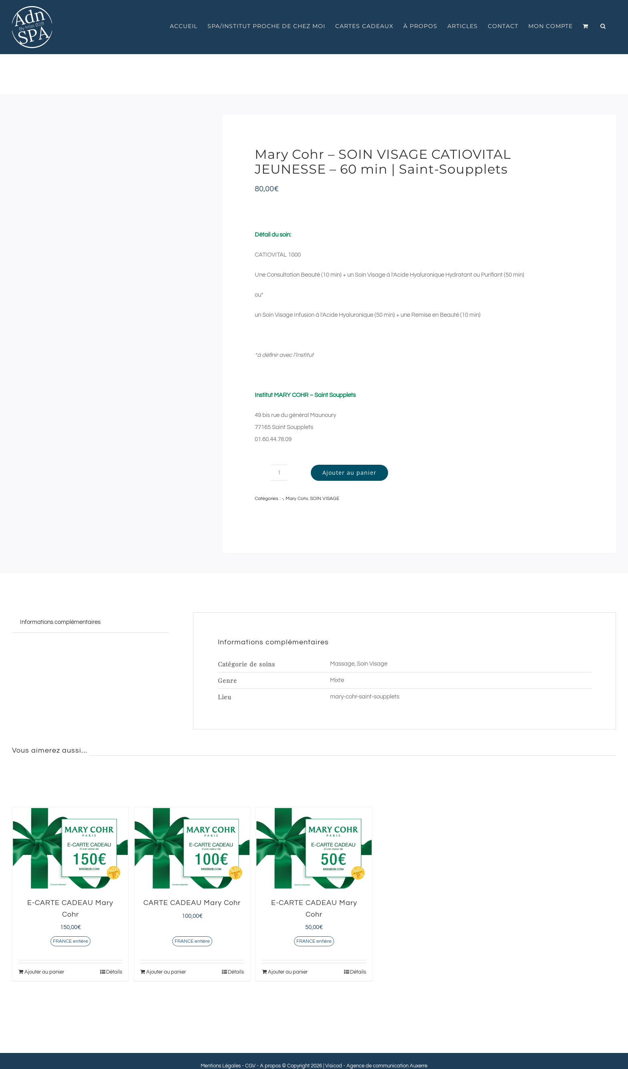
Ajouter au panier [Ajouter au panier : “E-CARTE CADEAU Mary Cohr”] (44, 972)
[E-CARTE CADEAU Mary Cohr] (70, 848)
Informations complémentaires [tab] (60, 622)
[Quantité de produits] (279, 473)
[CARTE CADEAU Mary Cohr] (192, 848)
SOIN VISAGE (324, 498)
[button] (603, 26)
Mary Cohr (297, 498)
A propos (270, 1066)
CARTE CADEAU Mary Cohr (192, 903)
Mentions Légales (221, 1066)
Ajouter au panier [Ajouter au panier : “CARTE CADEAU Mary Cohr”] (166, 972)
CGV (250, 1066)
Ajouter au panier (349, 472)
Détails (114, 972)
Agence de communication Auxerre (386, 1066)
